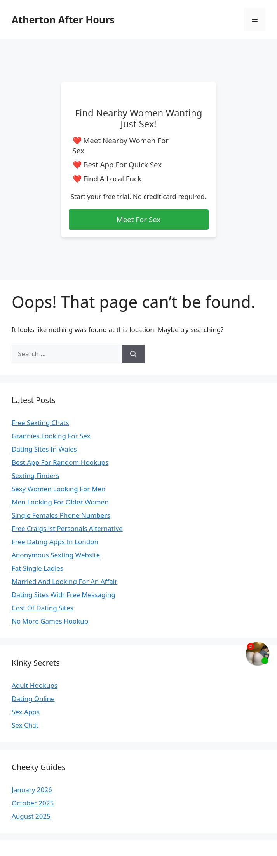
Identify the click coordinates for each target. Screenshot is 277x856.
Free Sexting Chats (40, 422)
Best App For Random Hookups (60, 462)
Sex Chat (25, 725)
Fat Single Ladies (37, 568)
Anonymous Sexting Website (56, 554)
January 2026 (32, 789)
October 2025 (33, 802)
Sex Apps (26, 711)
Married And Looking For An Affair (64, 581)
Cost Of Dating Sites (42, 607)
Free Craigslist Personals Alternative (67, 528)
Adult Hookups (34, 685)
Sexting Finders (35, 475)
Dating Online (33, 698)
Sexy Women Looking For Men (58, 488)
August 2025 (31, 816)
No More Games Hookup (50, 621)
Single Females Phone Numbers (61, 515)
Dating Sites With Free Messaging (63, 594)
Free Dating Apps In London (55, 541)
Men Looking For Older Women (60, 501)
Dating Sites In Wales (44, 449)
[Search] (133, 354)
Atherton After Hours (63, 19)
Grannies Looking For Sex (51, 435)
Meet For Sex (139, 219)
